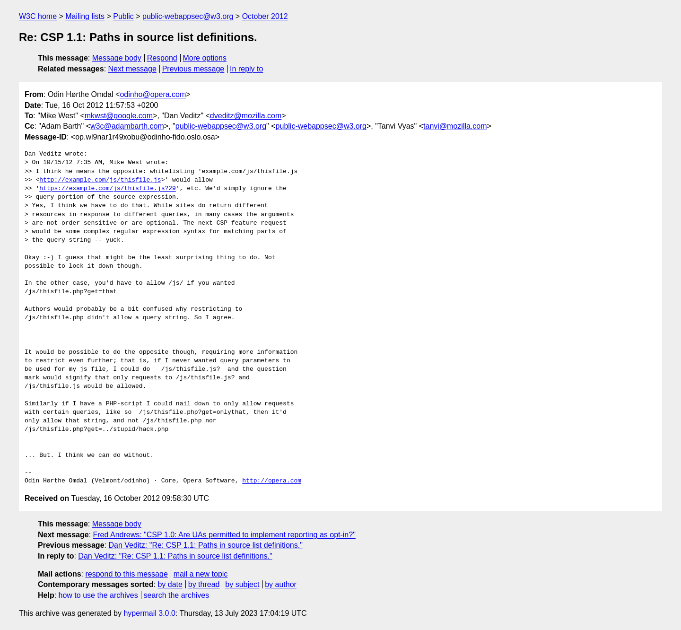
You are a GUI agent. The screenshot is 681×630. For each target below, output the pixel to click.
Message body (116, 58)
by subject (242, 584)
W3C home (38, 16)
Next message (132, 69)
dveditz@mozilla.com (245, 116)
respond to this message (126, 574)
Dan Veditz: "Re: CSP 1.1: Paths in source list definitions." (205, 545)
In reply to (246, 69)
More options (205, 58)
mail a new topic (201, 574)
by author (281, 584)
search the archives (177, 595)
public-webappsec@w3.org (187, 16)
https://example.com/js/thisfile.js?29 (107, 188)
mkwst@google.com (119, 116)
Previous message (193, 69)
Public (123, 16)
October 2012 (265, 16)
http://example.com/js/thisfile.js (100, 180)
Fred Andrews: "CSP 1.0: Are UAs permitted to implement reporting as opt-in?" (224, 535)
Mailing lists (85, 16)
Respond (162, 58)
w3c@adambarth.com (127, 126)
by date (169, 584)
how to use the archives (98, 595)
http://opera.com (271, 481)
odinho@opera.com (153, 94)
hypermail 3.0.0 (149, 613)
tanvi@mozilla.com (455, 126)
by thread (204, 584)
